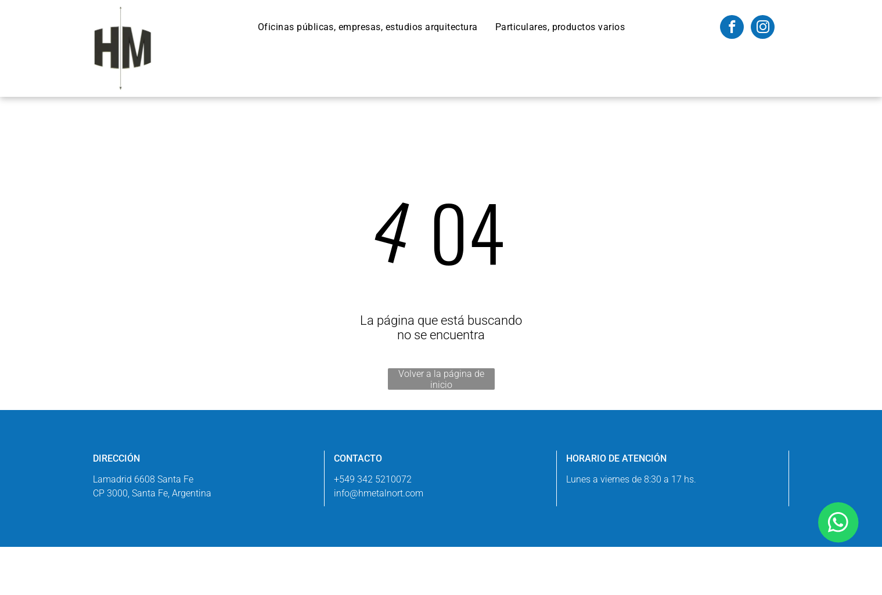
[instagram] (763, 28)
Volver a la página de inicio (441, 379)
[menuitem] (368, 26)
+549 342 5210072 (373, 479)
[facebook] (732, 28)
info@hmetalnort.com (378, 493)
